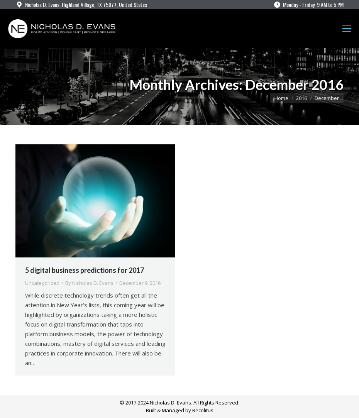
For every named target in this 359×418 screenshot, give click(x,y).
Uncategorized (42, 282)
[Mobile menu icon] (346, 28)
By (89, 282)
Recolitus (202, 410)
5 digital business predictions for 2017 (84, 270)
